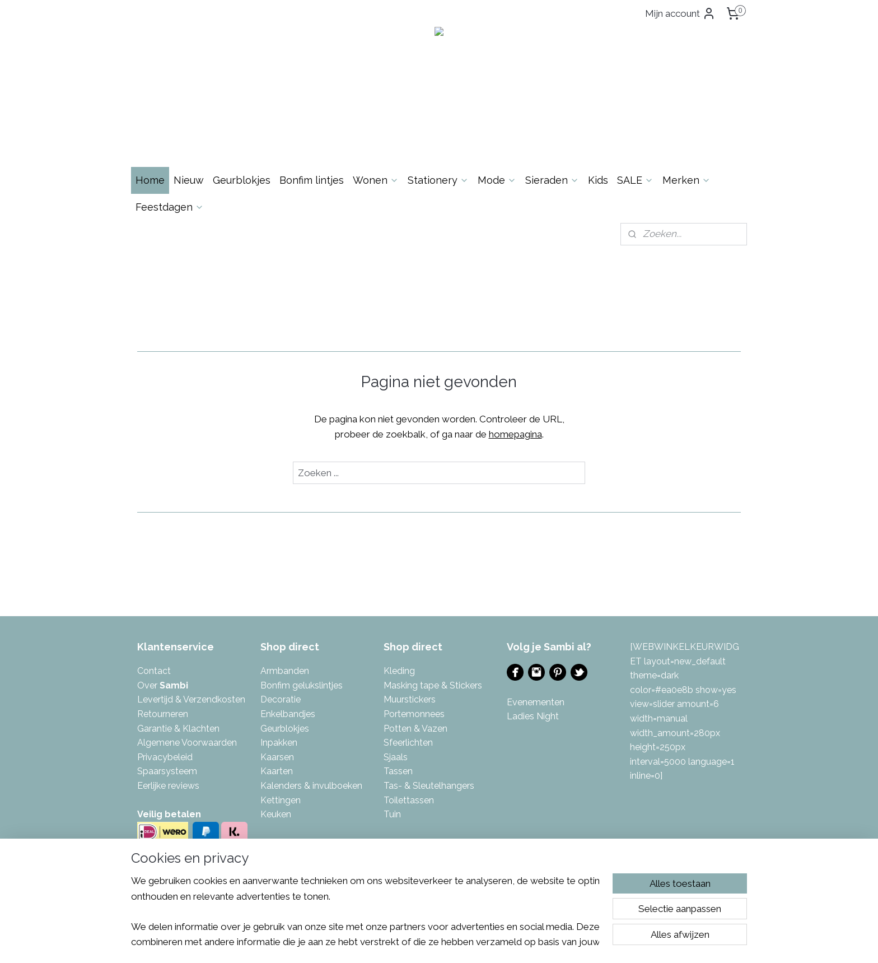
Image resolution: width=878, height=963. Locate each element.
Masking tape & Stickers (433, 685)
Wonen (376, 180)
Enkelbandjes (287, 714)
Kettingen (280, 800)
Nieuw (189, 180)
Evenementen (535, 702)
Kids (598, 180)
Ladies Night (533, 716)
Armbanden (284, 671)
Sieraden (552, 180)
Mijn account (680, 13)
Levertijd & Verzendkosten (191, 699)
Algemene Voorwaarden (187, 742)
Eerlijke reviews (168, 785)
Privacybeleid (165, 757)
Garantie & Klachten (178, 728)
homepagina (515, 434)
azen (437, 728)
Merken (686, 180)
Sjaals (396, 757)
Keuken (275, 814)
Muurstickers (410, 699)
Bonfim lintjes (311, 180)
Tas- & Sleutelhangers (429, 785)
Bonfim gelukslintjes (301, 685)
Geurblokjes (241, 180)
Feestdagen (170, 207)
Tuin (392, 814)
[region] (365, 910)
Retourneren (162, 714)
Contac (152, 671)
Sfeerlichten (408, 742)
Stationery (438, 180)
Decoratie (280, 699)
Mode (497, 180)
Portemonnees (414, 714)
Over (162, 685)
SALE (635, 180)
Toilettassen (409, 800)
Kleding (399, 671)
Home (150, 180)
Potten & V (405, 728)
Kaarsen (277, 757)
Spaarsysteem (167, 771)
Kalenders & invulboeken (311, 785)
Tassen (398, 771)
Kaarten (276, 771)
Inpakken (278, 742)
